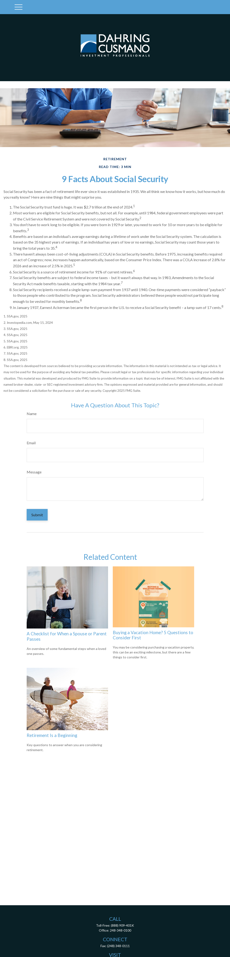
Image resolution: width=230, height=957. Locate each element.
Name (32, 413)
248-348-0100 (120, 930)
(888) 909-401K (122, 925)
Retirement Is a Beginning (52, 735)
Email (31, 442)
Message (34, 472)
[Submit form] (37, 515)
